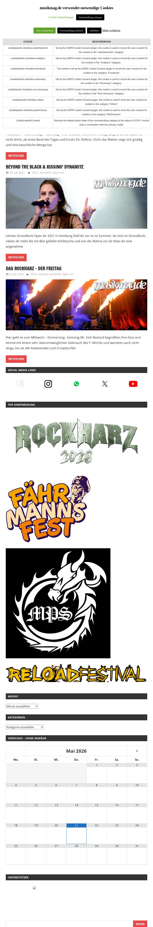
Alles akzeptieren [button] (44, 30)
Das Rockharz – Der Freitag (34, 268)
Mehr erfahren (111, 30)
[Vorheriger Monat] (16, 751)
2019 (33, 274)
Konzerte (45, 172)
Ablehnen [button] (94, 30)
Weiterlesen (16, 156)
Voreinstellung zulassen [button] (90, 17)
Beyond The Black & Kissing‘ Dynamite (45, 167)
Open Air (58, 172)
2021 (35, 172)
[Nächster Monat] (137, 751)
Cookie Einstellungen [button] (61, 17)
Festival (43, 274)
